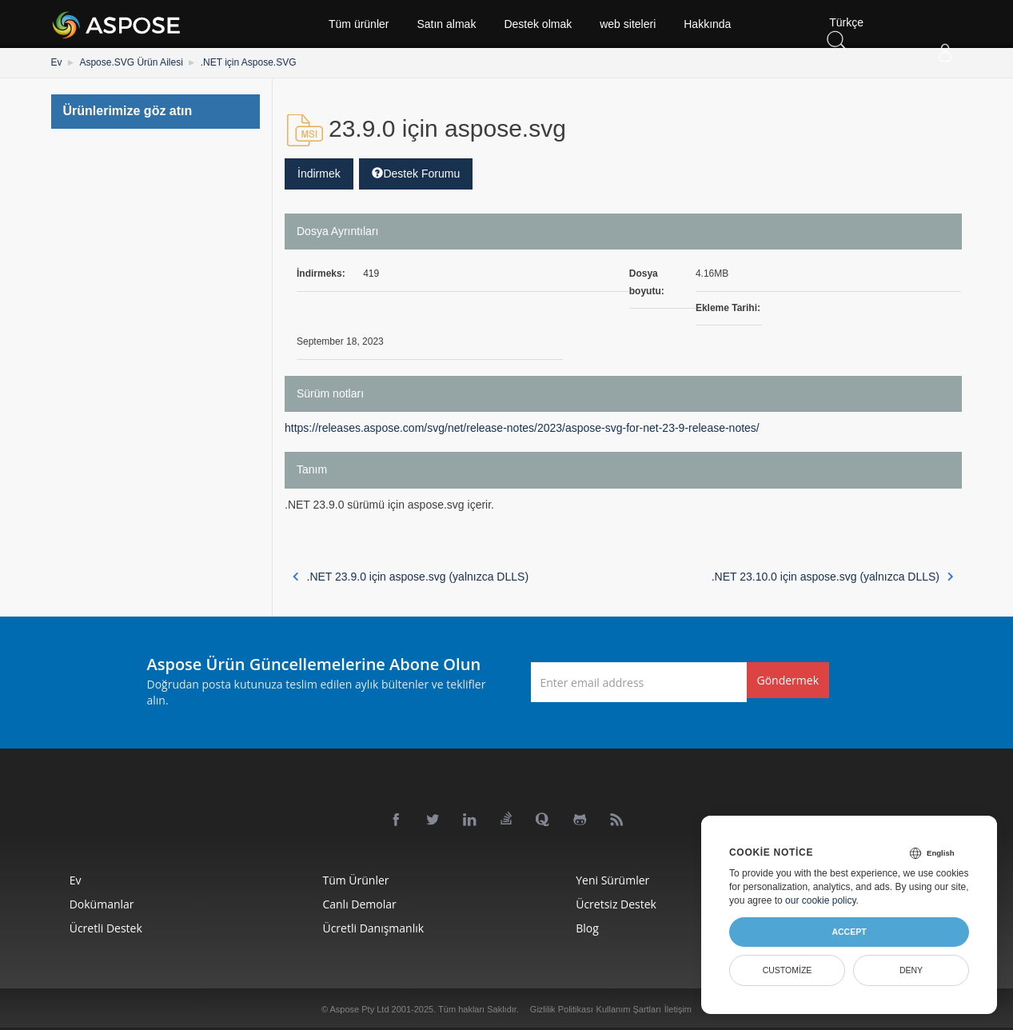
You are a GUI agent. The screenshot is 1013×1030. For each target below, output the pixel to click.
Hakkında (707, 24)
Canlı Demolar (359, 904)
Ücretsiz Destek (616, 904)
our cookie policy (820, 900)
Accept (849, 931)
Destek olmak (538, 24)
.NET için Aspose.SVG (249, 62)
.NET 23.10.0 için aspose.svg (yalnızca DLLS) (833, 576)
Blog (587, 928)
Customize (787, 970)
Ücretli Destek (106, 928)
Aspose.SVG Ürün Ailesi (130, 62)
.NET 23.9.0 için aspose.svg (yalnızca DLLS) (410, 576)
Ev (56, 62)
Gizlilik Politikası (561, 1009)
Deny (911, 970)
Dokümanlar (102, 904)
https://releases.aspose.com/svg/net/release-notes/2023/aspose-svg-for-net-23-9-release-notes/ (522, 427)
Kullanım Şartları (628, 1009)
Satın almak (446, 24)
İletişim (678, 1009)
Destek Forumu (416, 173)
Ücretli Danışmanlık (373, 928)
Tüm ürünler (359, 24)
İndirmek (319, 173)
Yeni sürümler (612, 880)
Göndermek (788, 680)
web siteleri (628, 24)
